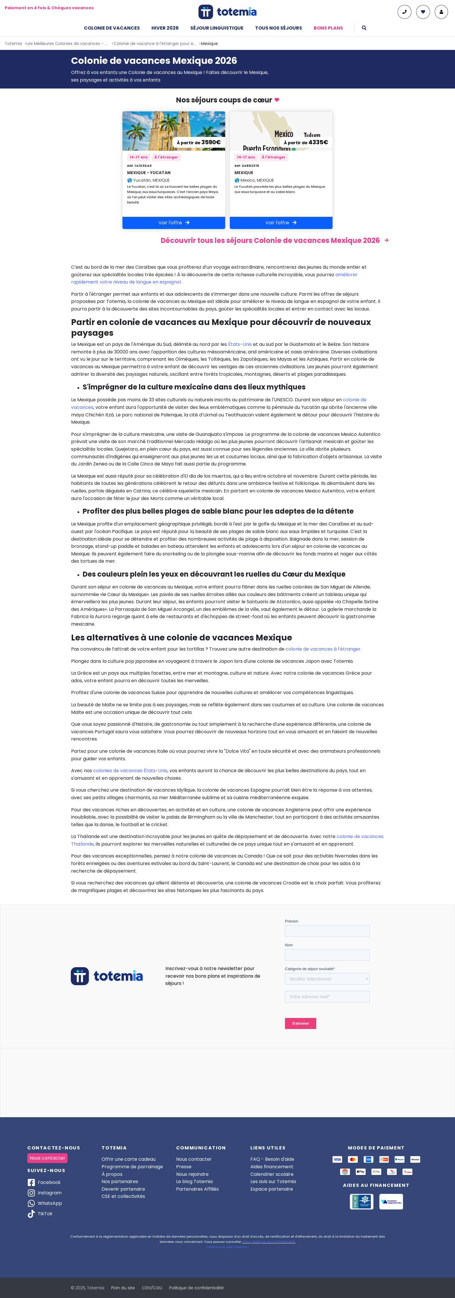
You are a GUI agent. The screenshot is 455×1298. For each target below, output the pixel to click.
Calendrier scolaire (272, 1174)
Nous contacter (47, 1158)
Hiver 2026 (165, 28)
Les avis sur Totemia (273, 1181)
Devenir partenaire (123, 1189)
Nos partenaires (120, 1181)
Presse (184, 1166)
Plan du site (123, 1288)
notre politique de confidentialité (268, 1241)
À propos (112, 1174)
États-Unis (240, 345)
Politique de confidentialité (196, 1288)
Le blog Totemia (194, 1181)
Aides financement (271, 1166)
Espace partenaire (271, 1189)
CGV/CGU (152, 1288)
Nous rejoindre (192, 1174)
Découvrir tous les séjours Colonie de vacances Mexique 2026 (270, 241)
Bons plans (328, 28)
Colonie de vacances (112, 28)
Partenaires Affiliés (197, 1189)
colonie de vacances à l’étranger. (324, 649)
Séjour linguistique (216, 28)
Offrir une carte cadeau (129, 1159)
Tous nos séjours (278, 28)
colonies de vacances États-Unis (130, 771)
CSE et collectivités (123, 1196)
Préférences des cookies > (227, 1247)
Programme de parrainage (132, 1166)
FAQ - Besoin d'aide (272, 1159)
